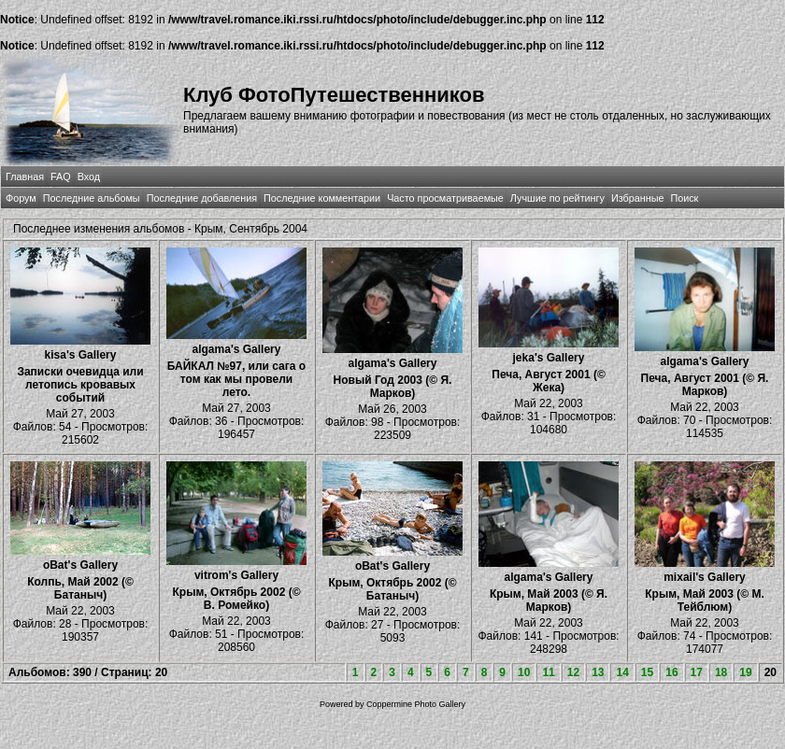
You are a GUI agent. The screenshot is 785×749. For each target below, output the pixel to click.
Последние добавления (202, 198)
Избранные (637, 198)
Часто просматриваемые (445, 198)
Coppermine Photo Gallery (415, 704)
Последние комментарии (322, 198)
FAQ (60, 176)
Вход (89, 176)
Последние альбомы (91, 198)
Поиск (684, 198)
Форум (21, 198)
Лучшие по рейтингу (557, 198)
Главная (25, 176)
